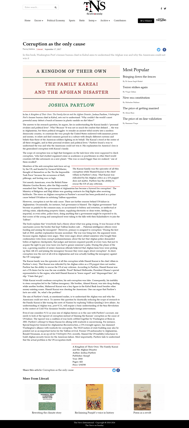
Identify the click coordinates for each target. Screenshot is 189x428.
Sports (72, 20)
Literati (40, 49)
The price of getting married (141, 108)
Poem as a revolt (142, 413)
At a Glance (146, 20)
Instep (92, 20)
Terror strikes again (135, 87)
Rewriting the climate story (46, 413)
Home (27, 20)
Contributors (120, 20)
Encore (37, 20)
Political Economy (56, 20)
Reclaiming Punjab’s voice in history (94, 413)
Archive (104, 20)
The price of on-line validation (142, 118)
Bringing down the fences (139, 76)
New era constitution (136, 97)
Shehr (82, 20)
